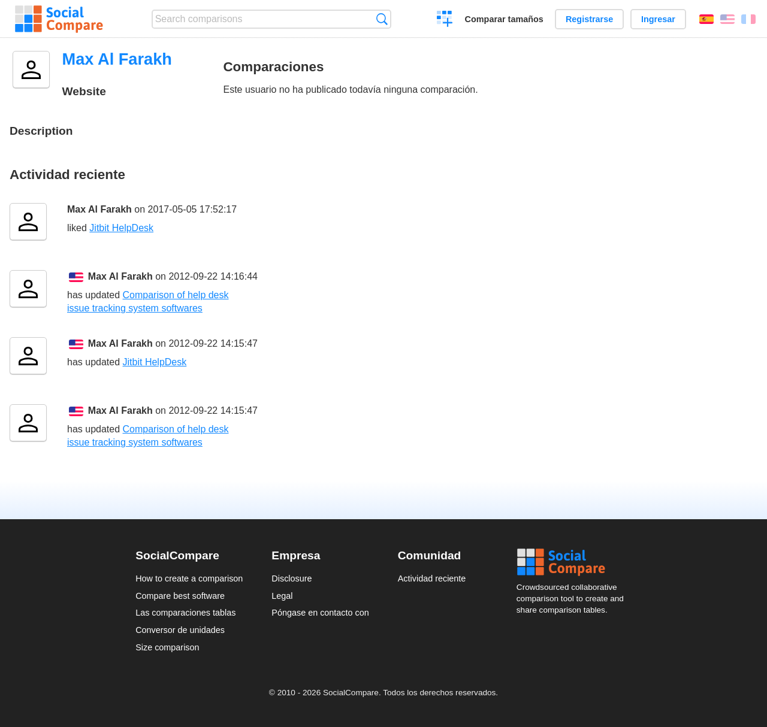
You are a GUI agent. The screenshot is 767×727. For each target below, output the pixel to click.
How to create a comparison (189, 578)
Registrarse (589, 19)
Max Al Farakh (99, 209)
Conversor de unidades (180, 630)
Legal (281, 596)
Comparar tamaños (504, 19)
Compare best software (180, 596)
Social (574, 562)
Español (706, 19)
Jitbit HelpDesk (121, 228)
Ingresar (658, 19)
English (727, 19)
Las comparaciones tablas (185, 612)
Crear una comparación (445, 20)
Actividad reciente (432, 578)
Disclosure (291, 578)
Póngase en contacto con (320, 612)
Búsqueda (382, 19)
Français (748, 19)
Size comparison (167, 647)
